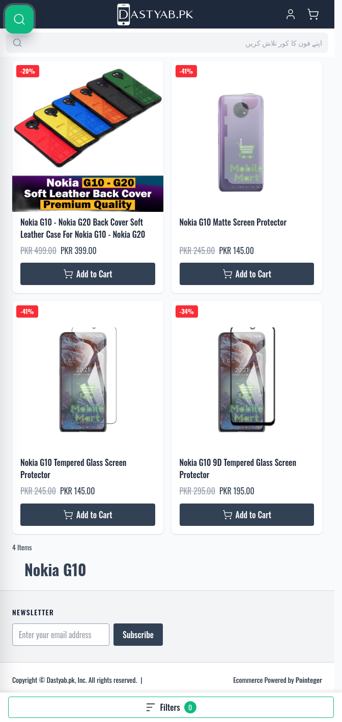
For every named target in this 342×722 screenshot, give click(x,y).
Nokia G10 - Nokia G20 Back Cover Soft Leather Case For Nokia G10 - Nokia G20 (82, 228)
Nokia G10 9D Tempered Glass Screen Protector (238, 468)
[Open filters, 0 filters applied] (171, 707)
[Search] (322, 311)
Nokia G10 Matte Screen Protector (233, 222)
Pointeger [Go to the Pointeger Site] (309, 679)
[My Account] (290, 14)
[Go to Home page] (155, 14)
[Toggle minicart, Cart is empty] (313, 14)
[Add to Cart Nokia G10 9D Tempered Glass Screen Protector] (247, 515)
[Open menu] (20, 14)
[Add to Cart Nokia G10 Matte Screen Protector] (247, 274)
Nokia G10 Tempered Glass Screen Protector (73, 468)
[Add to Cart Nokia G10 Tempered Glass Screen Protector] (87, 515)
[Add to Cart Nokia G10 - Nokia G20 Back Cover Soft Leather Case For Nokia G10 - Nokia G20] (87, 274)
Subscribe (138, 635)
